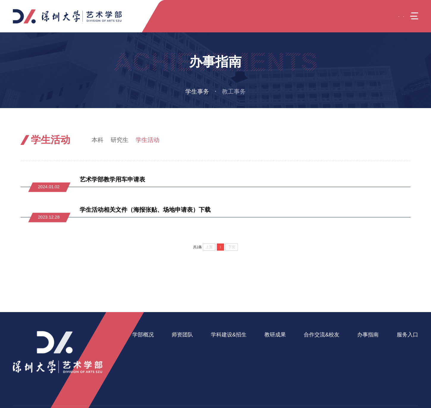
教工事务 (234, 91)
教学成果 (269, 355)
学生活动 (147, 140)
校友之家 (306, 375)
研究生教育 (219, 355)
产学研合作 (308, 355)
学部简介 (141, 346)
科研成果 (269, 346)
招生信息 (216, 375)
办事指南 (349, 140)
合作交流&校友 (315, 335)
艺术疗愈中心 (400, 346)
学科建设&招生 (225, 335)
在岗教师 (179, 346)
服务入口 (397, 335)
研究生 (119, 140)
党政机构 (141, 365)
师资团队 (180, 335)
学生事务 (197, 91)
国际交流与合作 (312, 346)
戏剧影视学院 (400, 384)
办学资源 (141, 375)
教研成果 (270, 335)
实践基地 (306, 365)
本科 (98, 140)
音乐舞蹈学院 (400, 375)
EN (382, 16)
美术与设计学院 (402, 365)
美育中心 (396, 355)
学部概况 (143, 335)
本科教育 (216, 346)
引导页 (326, 140)
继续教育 (216, 365)
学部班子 (141, 355)
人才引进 (179, 355)
